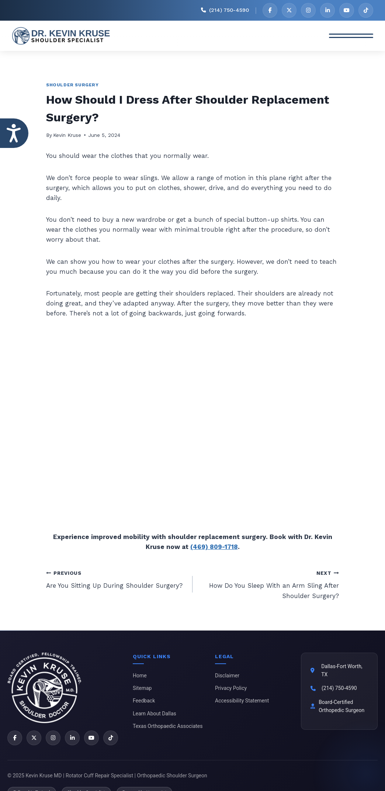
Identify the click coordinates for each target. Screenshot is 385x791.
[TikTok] (365, 10)
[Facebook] (270, 10)
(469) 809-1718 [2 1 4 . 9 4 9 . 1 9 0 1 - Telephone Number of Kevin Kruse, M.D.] (214, 546)
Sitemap (142, 688)
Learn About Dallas (154, 713)
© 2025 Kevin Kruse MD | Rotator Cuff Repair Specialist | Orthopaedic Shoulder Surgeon (107, 775)
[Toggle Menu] (351, 36)
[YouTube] (346, 10)
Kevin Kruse (67, 135)
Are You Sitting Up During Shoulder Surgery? (116, 579)
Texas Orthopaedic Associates (168, 726)
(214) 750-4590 (339, 688)
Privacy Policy (231, 688)
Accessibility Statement (242, 701)
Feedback (144, 701)
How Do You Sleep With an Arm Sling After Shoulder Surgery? (269, 584)
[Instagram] (308, 10)
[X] (289, 10)
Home (140, 675)
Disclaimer (227, 675)
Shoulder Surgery (72, 84)
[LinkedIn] (327, 10)
